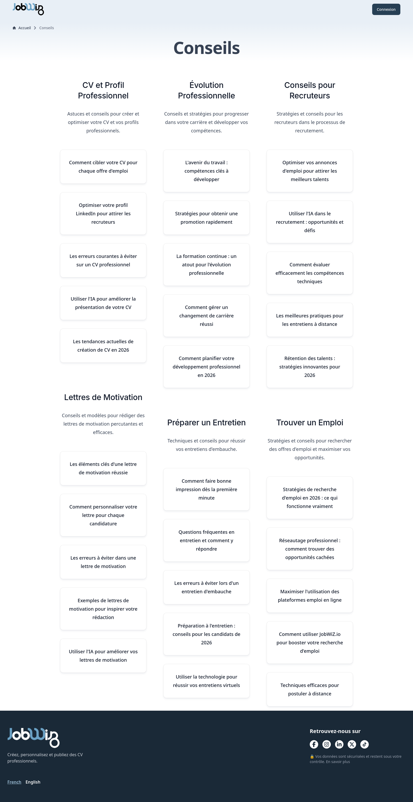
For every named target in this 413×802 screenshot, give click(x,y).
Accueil (22, 27)
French (14, 782)
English (33, 782)
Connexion (386, 9)
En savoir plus (338, 761)
